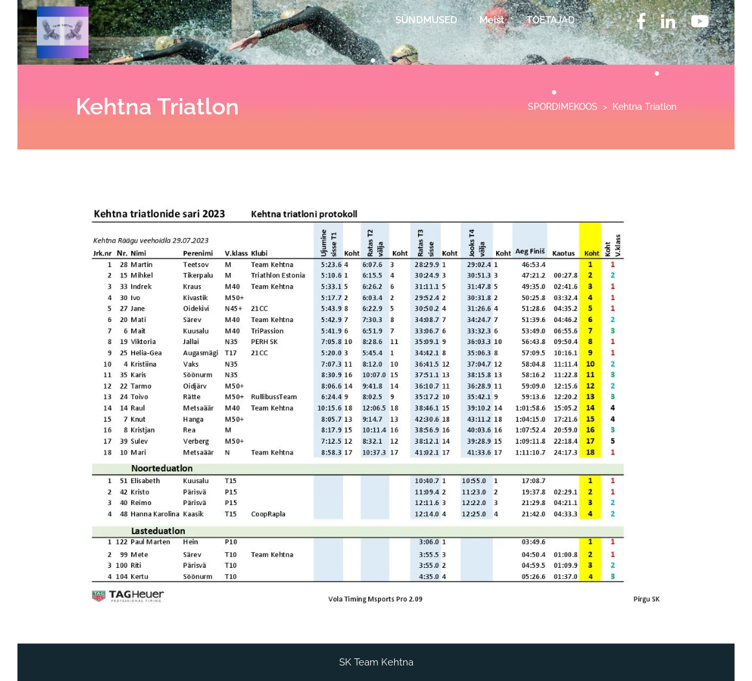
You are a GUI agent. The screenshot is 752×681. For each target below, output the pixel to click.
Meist (492, 20)
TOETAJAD (551, 20)
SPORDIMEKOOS (563, 107)
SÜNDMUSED (426, 20)
